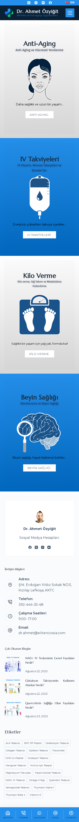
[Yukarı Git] (71, 815)
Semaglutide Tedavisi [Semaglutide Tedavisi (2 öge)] (17, 787)
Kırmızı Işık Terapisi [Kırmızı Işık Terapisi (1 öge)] (41, 765)
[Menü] (70, 12)
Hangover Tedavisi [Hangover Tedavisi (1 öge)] (16, 765)
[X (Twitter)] (28, 2)
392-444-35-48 (31, 605)
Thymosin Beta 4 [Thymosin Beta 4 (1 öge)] (15, 794)
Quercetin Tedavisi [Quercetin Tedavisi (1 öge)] (59, 780)
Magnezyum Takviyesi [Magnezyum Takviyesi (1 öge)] (18, 772)
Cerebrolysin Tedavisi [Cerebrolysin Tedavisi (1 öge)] (57, 743)
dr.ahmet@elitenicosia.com (42, 633)
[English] (69, 2)
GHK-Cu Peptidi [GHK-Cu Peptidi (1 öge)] (14, 758)
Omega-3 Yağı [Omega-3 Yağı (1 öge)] (37, 780)
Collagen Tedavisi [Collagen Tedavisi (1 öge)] (15, 750)
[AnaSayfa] (7, 815)
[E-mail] (55, 815)
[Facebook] (50, 2)
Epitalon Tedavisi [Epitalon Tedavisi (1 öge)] (38, 750)
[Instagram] (36, 2)
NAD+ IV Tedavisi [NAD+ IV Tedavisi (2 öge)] (15, 780)
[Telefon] (23, 815)
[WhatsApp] (39, 815)
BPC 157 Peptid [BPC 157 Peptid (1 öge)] (32, 743)
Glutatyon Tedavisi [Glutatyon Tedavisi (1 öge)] (38, 758)
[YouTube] (43, 2)
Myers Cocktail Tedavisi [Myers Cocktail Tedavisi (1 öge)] (48, 772)
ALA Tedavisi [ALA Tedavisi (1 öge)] (13, 743)
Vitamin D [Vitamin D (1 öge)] (35, 794)
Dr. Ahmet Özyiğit (37, 11)
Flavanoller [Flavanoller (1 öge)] (58, 750)
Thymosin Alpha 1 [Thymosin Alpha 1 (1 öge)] (44, 787)
